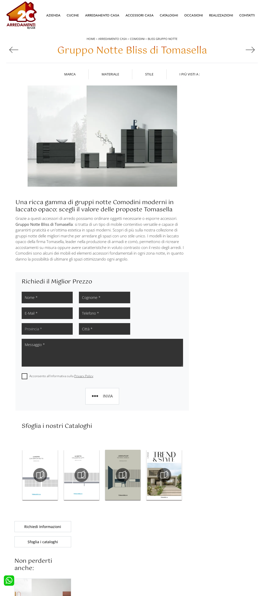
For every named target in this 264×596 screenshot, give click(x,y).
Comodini (137, 39)
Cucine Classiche (21, 546)
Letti (75, 532)
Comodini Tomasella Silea (222, 396)
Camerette (80, 539)
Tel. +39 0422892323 (186, 572)
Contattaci (205, 539)
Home (91, 39)
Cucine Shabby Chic (24, 553)
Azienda (53, 15)
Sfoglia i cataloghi (222, 106)
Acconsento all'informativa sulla (61, 360)
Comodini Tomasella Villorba (222, 408)
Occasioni (193, 15)
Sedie (139, 553)
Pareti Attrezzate (147, 539)
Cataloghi (169, 15)
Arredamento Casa (102, 15)
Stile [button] (149, 74)
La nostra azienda (211, 532)
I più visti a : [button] (189, 74)
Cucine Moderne (21, 539)
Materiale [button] (110, 74)
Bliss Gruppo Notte (162, 39)
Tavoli (139, 546)
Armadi (77, 546)
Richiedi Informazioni (222, 91)
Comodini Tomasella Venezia (222, 385)
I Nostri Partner (209, 553)
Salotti (139, 532)
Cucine (73, 15)
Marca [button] (70, 74)
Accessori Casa (140, 15)
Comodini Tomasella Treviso (222, 373)
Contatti (247, 15)
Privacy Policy (83, 360)
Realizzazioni (221, 15)
